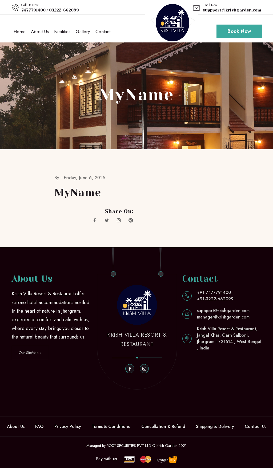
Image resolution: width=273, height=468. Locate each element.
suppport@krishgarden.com (232, 10)
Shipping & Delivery (215, 426)
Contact (102, 31)
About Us (40, 31)
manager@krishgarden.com (223, 317)
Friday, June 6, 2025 (85, 178)
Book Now (239, 31)
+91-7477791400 (214, 293)
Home (20, 31)
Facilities (62, 31)
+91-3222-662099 (215, 299)
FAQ (39, 426)
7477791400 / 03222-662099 (50, 10)
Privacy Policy (67, 426)
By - (59, 178)
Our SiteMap (30, 352)
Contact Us (255, 426)
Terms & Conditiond (111, 426)
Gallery (83, 31)
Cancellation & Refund (163, 426)
